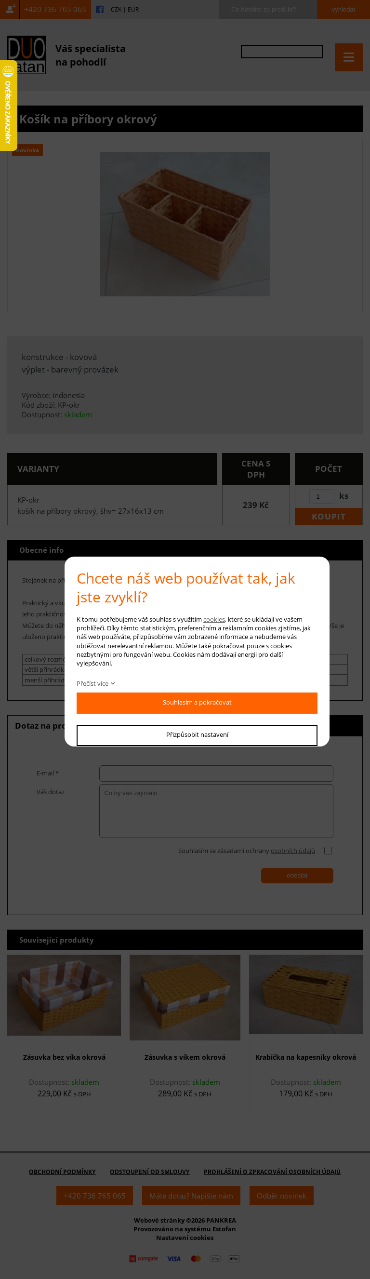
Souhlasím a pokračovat (197, 702)
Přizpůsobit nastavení (197, 734)
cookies (214, 619)
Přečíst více (92, 683)
